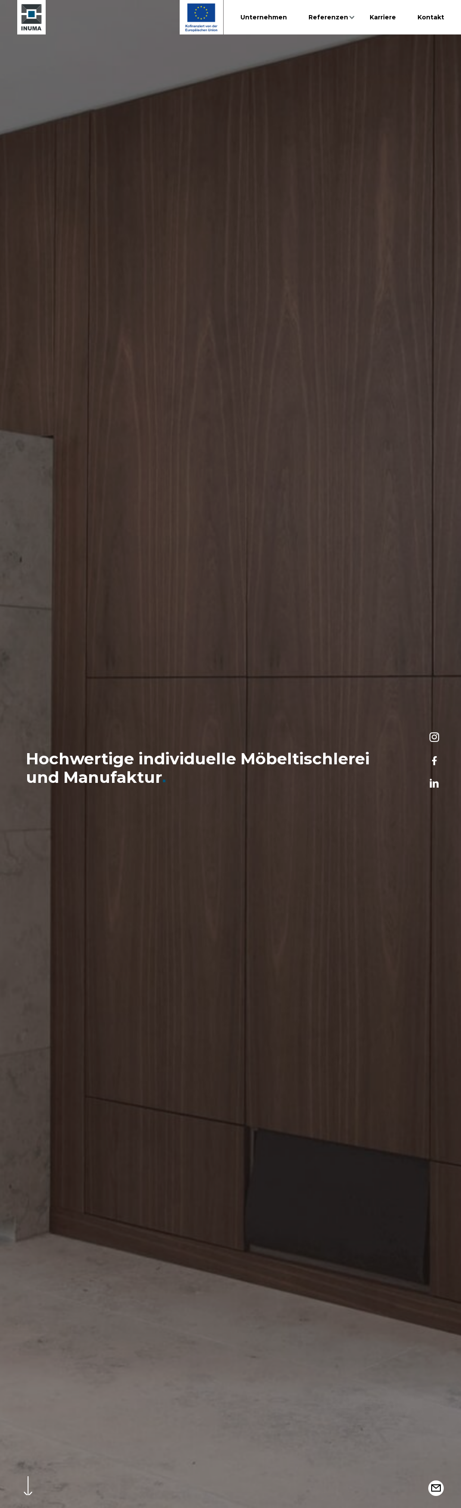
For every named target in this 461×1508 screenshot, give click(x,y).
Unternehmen (263, 17)
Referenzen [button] (328, 17)
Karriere (383, 17)
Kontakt (430, 17)
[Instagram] (434, 737)
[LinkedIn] (434, 783)
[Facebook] (434, 760)
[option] (230, 754)
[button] (436, 1488)
